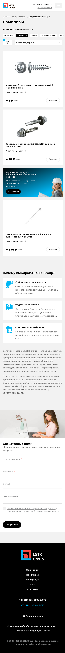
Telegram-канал (32, 616)
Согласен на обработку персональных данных (31, 508)
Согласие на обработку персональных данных (32, 626)
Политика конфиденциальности (32, 630)
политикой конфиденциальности (41, 511)
